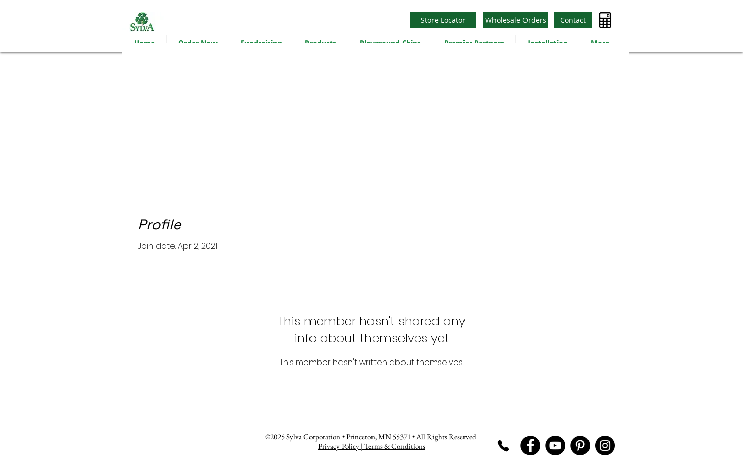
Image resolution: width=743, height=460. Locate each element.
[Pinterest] (580, 445)
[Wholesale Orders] (515, 20)
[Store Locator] (443, 20)
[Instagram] (605, 445)
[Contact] (573, 20)
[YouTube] (555, 445)
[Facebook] (530, 445)
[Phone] (502, 445)
